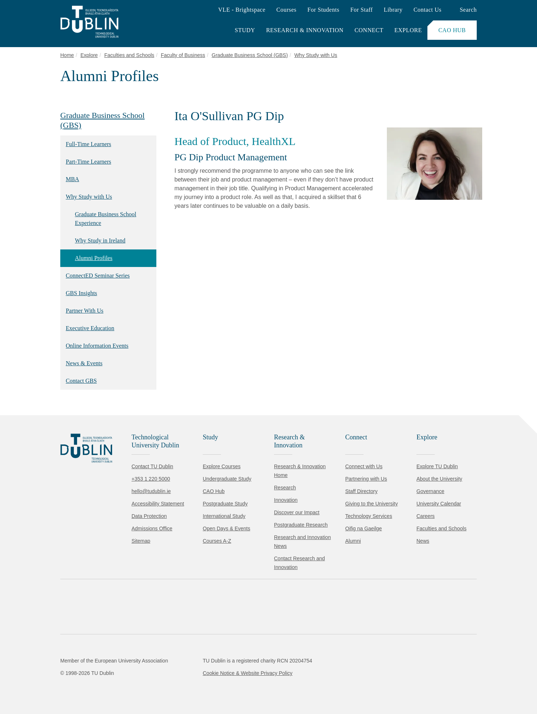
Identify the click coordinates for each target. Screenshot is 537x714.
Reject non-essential (99, 686)
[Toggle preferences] (158, 686)
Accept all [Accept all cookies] (38, 686)
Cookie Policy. (154, 663)
